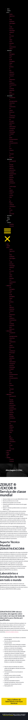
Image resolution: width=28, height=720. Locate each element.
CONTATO (9, 222)
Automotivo (12, 170)
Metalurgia (12, 132)
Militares (11, 192)
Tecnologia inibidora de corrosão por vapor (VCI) (12, 36)
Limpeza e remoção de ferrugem (11, 153)
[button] (7, 235)
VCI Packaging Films (11, 54)
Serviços (11, 28)
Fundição (11, 172)
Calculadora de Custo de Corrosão (12, 210)
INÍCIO (7, 244)
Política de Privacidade (8, 715)
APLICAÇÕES (9, 95)
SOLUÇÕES (9, 215)
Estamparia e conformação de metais (12, 186)
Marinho (11, 177)
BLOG (8, 217)
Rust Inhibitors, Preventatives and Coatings (12, 85)
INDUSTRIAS (9, 159)
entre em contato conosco (11, 632)
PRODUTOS (9, 50)
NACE (10, 48)
